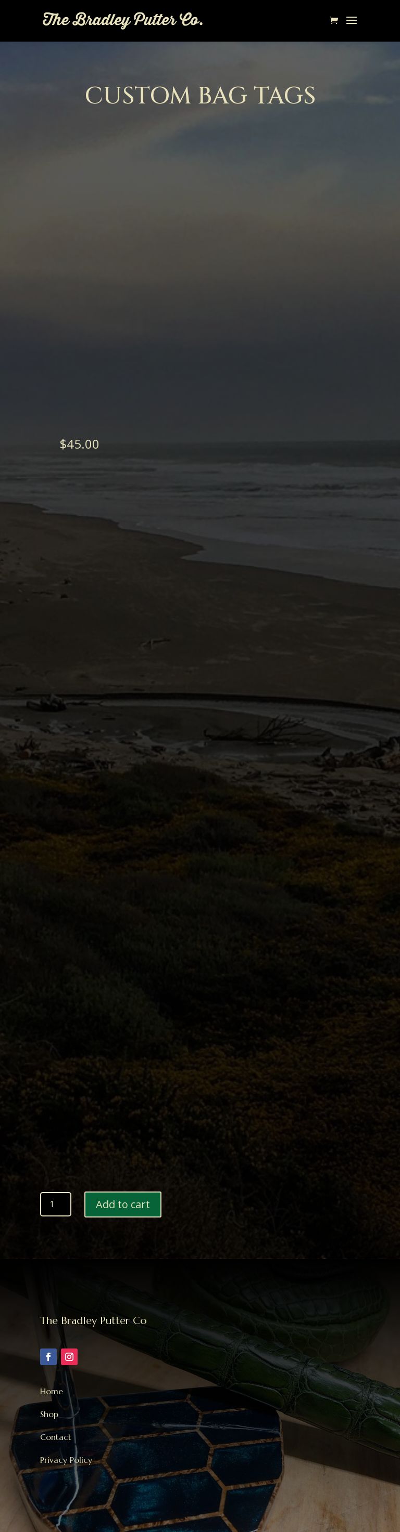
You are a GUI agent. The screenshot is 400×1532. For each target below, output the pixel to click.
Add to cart (123, 1204)
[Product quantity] (55, 1204)
